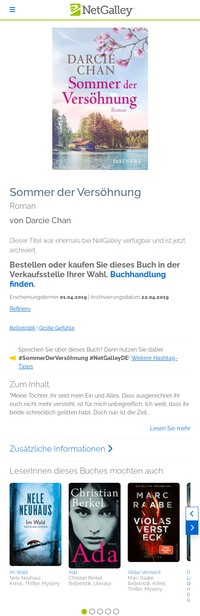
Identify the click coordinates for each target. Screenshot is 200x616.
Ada (73, 572)
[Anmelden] (12, 10)
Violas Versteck (144, 572)
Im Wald (19, 572)
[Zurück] (192, 514)
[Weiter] (192, 528)
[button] (35, 525)
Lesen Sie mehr (170, 428)
